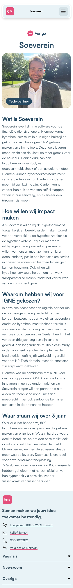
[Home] (11, 11)
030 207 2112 (15, 540)
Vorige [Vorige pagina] (36, 33)
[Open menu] (61, 11)
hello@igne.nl (15, 533)
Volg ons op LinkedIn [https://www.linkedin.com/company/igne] (20, 548)
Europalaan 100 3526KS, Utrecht (28, 525)
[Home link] (7, 500)
